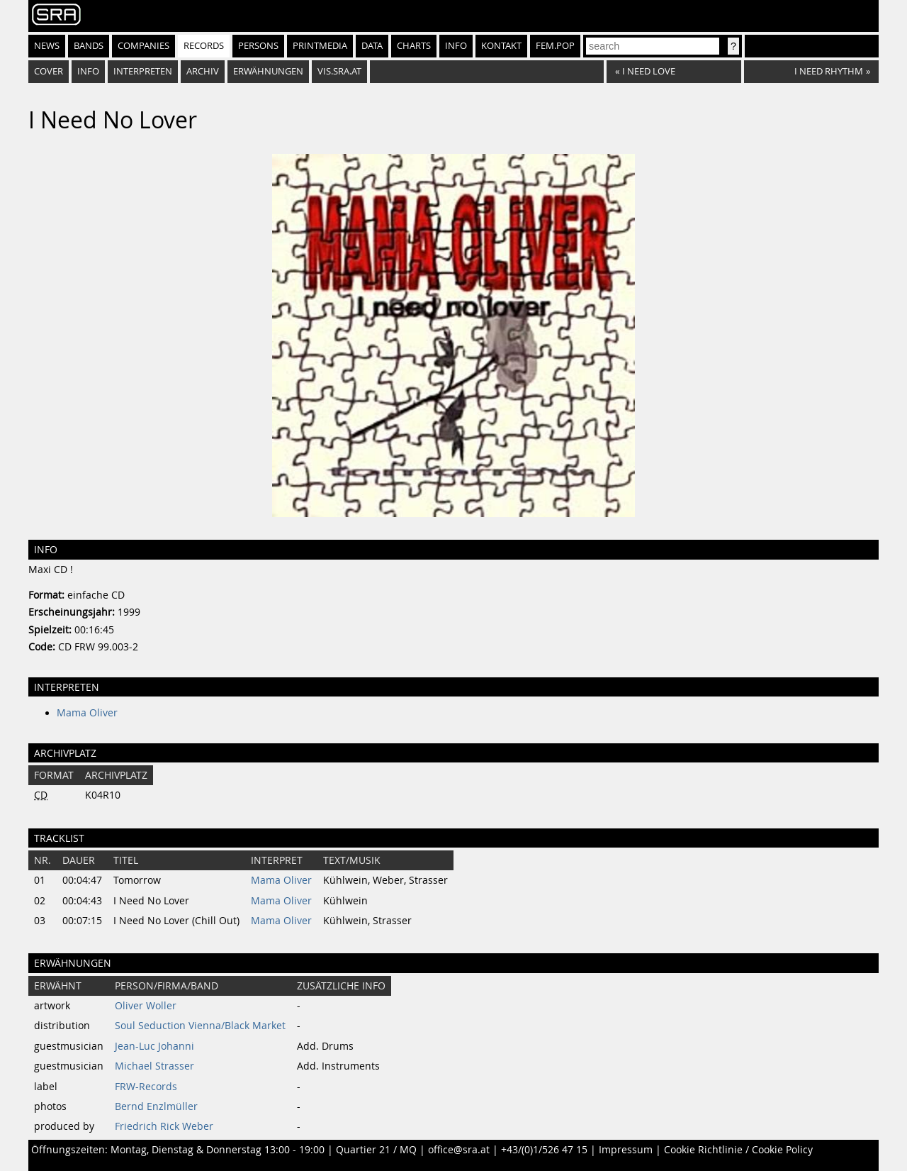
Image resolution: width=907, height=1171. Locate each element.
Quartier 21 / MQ (376, 1149)
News (47, 46)
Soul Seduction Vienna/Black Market (200, 1025)
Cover (48, 71)
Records (204, 46)
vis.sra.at (339, 71)
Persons (258, 46)
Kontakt (501, 46)
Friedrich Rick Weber (164, 1126)
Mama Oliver (87, 712)
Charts (414, 46)
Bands (88, 46)
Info (456, 46)
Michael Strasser (154, 1066)
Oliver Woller (145, 1005)
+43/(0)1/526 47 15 (544, 1149)
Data (372, 46)
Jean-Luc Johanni (154, 1046)
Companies (143, 46)
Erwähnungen (268, 71)
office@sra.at (459, 1149)
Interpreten (142, 71)
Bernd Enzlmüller (156, 1106)
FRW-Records (146, 1086)
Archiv (202, 71)
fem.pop (555, 46)
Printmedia (320, 46)
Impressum (626, 1149)
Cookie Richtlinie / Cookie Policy (738, 1149)
